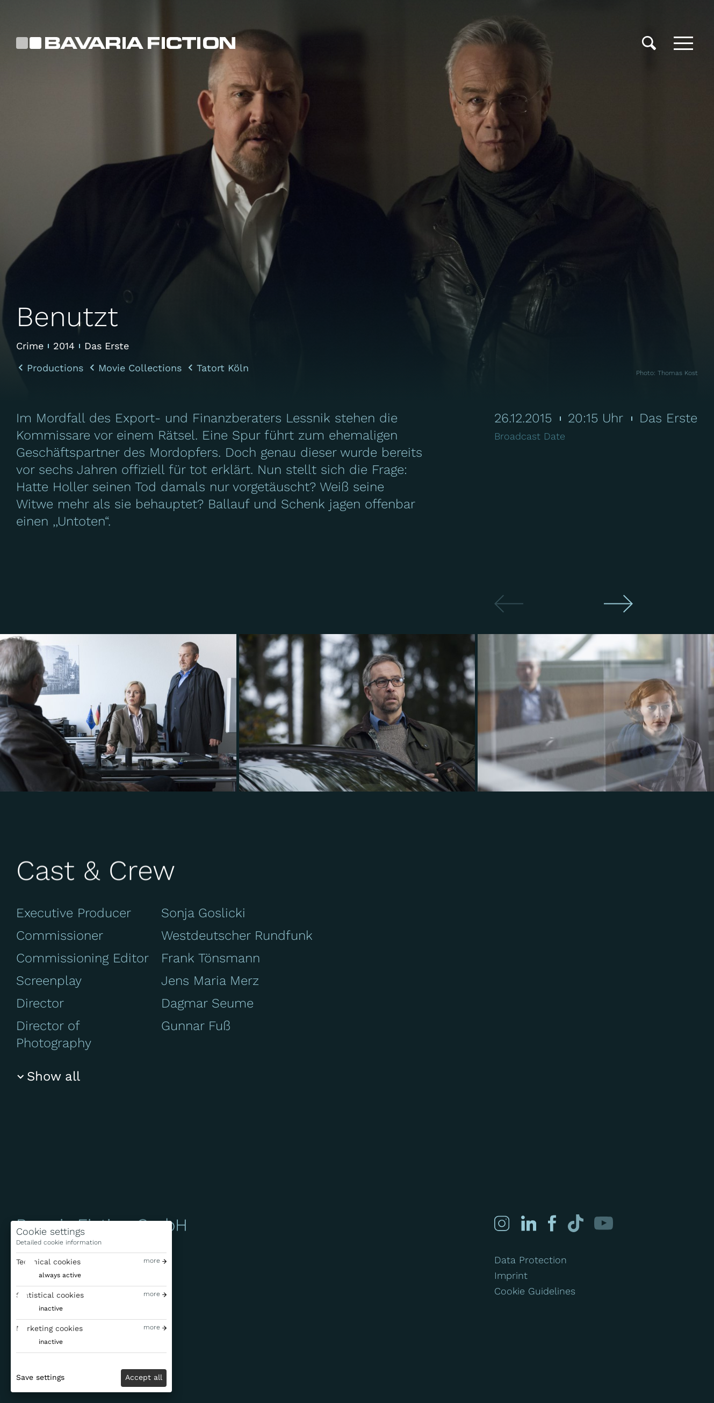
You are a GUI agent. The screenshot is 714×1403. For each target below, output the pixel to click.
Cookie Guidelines (534, 1291)
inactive (51, 1308)
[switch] (48, 1275)
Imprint (511, 1275)
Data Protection (530, 1259)
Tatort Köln (223, 368)
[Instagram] (501, 1223)
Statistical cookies (50, 1295)
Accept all (143, 1377)
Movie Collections (140, 368)
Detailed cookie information (59, 1242)
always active (60, 1275)
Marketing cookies (49, 1328)
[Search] (648, 42)
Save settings (40, 1377)
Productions (55, 368)
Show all (53, 1076)
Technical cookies (48, 1261)
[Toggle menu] (683, 42)
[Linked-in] (528, 1223)
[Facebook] (551, 1223)
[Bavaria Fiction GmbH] (125, 43)
